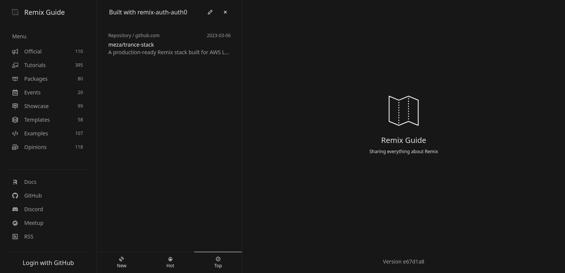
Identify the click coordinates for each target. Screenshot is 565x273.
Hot (170, 263)
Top (218, 263)
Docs (24, 181)
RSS (22, 236)
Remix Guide (38, 12)
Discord (27, 209)
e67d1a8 (413, 261)
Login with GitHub (48, 263)
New (121, 263)
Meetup (28, 222)
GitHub (27, 195)
